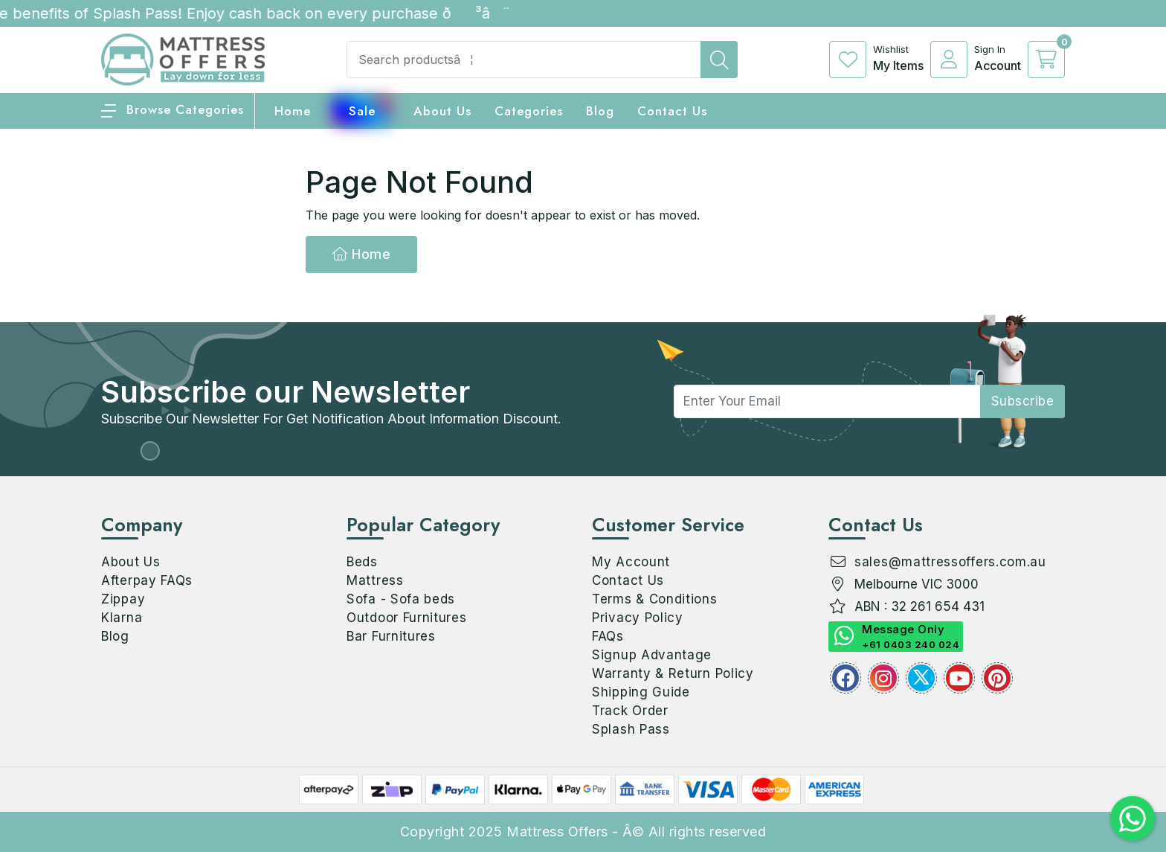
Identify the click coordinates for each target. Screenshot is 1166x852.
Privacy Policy (637, 617)
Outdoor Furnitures (407, 617)
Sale (362, 111)
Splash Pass (631, 729)
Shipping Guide (641, 692)
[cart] (1046, 59)
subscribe (1022, 401)
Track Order (630, 710)
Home (361, 254)
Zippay (123, 599)
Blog (115, 636)
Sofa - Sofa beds (401, 599)
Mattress (375, 580)
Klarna (121, 617)
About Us (442, 111)
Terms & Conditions (655, 599)
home (292, 111)
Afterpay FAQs (147, 580)
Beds (362, 561)
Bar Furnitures (391, 636)
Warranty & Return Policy (673, 673)
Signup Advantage (652, 654)
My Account (631, 561)
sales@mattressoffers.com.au (950, 561)
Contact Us (672, 111)
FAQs (608, 636)
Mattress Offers (557, 831)
